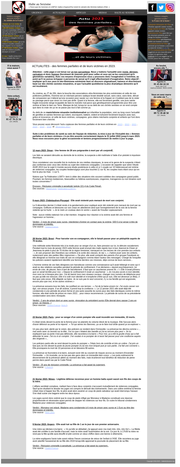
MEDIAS (103, 13)
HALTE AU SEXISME (124, 13)
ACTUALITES (59, 13)
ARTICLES (81, 13)
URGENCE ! (37, 13)
